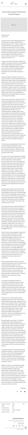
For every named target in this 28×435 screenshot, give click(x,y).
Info (13, 412)
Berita (13, 404)
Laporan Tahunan (5, 412)
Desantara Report (5, 410)
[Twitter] (20, 426)
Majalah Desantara (5, 404)
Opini (13, 406)
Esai (13, 408)
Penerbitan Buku (5, 408)
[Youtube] (13, 426)
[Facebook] (16, 426)
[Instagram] (23, 426)
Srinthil (2, 406)
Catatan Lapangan (16, 410)
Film (24, 404)
